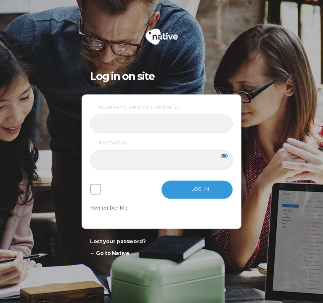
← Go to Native (109, 253)
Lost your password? (118, 241)
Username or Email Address (139, 107)
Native (194, 33)
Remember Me (109, 207)
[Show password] (224, 155)
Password (113, 143)
